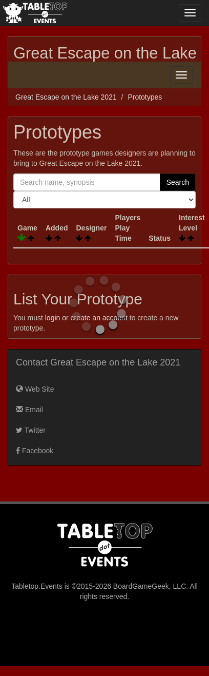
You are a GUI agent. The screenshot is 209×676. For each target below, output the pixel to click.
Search (177, 182)
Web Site (35, 389)
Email (29, 409)
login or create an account (86, 318)
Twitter (31, 430)
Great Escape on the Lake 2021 (66, 97)
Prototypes (145, 97)
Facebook (34, 451)
